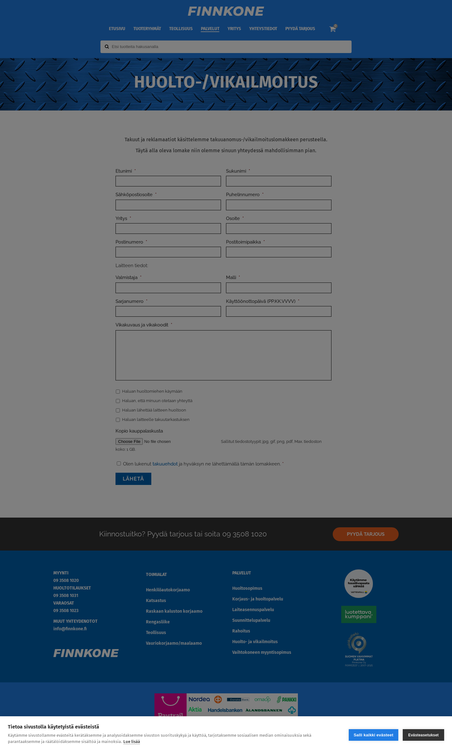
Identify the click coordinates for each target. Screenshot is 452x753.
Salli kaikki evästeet (373, 734)
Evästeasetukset (423, 735)
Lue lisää (131, 741)
